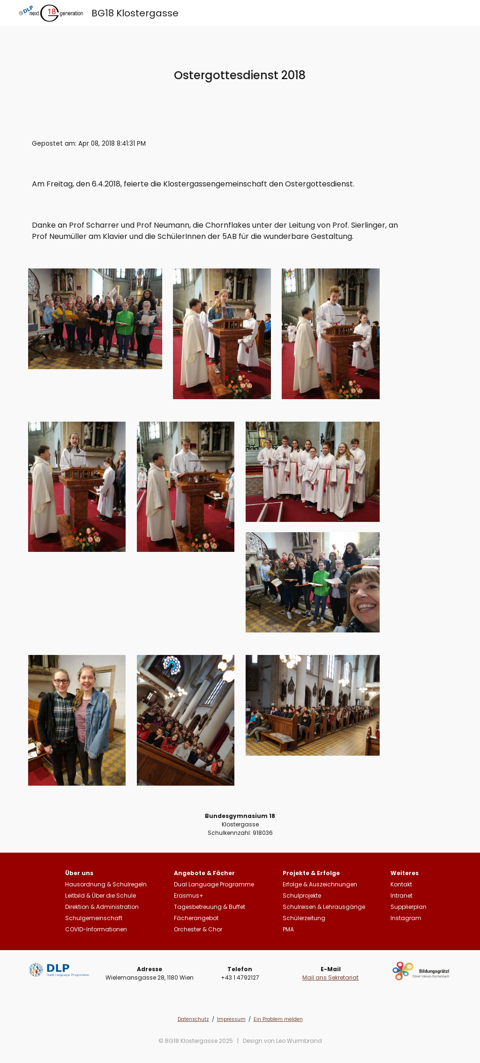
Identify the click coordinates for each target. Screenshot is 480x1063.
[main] (239, 75)
